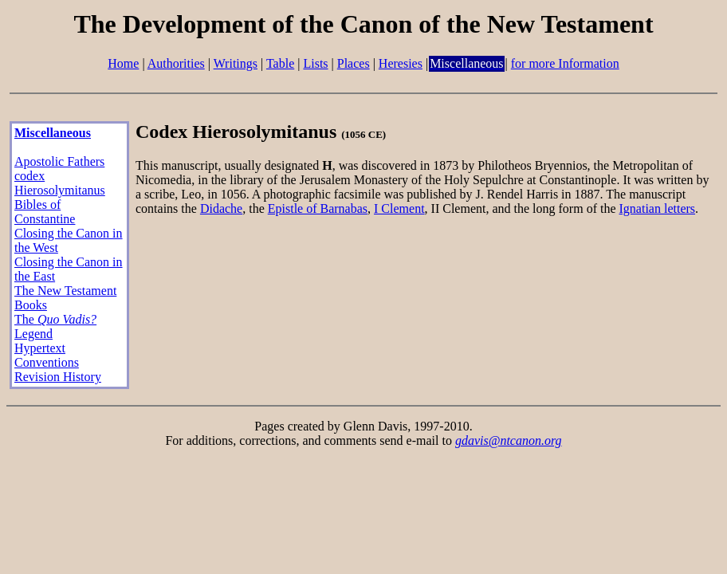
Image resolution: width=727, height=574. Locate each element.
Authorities (176, 63)
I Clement (399, 208)
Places (353, 63)
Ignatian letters (657, 208)
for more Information (565, 63)
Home (123, 63)
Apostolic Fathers (59, 161)
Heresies (400, 63)
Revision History (57, 376)
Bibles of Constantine (44, 212)
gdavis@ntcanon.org (508, 440)
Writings (235, 63)
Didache (221, 208)
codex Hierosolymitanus (59, 183)
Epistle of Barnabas (317, 208)
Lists (315, 63)
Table (280, 63)
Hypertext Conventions (46, 355)
